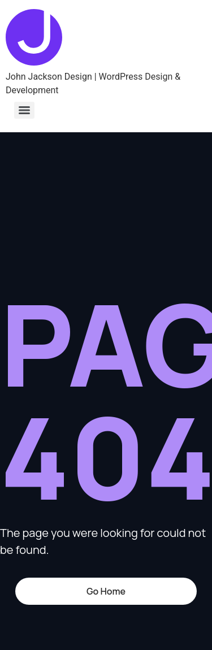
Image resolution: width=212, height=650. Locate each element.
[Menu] (24, 110)
